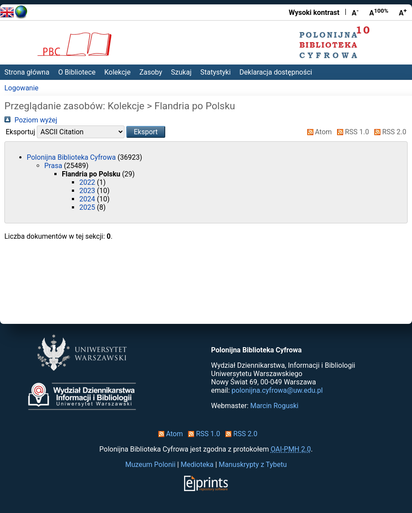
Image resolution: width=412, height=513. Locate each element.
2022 (88, 182)
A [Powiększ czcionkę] (403, 12)
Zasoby (150, 72)
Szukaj (181, 72)
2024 (88, 199)
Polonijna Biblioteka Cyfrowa (72, 157)
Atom (318, 132)
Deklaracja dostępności (275, 72)
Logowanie (21, 88)
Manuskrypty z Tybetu (253, 464)
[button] (145, 132)
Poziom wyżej (30, 120)
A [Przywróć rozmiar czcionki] (378, 12)
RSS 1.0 (351, 132)
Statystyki (215, 72)
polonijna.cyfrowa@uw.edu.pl (277, 390)
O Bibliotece (77, 72)
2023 (88, 191)
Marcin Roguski (274, 406)
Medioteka (197, 464)
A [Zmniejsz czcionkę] (355, 12)
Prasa (54, 165)
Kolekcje (117, 72)
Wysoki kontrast (314, 12)
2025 (88, 207)
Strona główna (27, 72)
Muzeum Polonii (150, 464)
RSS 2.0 (388, 132)
